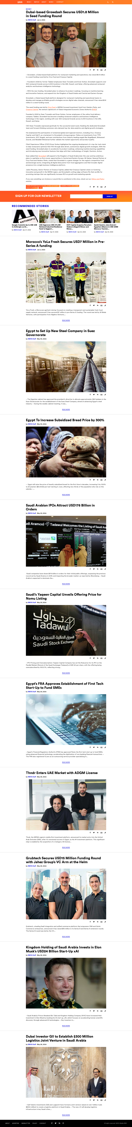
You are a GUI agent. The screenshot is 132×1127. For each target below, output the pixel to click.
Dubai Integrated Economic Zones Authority (43, 185)
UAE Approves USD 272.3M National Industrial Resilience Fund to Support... (50, 227)
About (44, 2)
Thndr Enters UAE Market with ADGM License (62, 773)
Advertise (15, 1123)
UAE (40, 187)
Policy (34, 1123)
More (51, 2)
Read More (66, 320)
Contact (60, 2)
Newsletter (25, 1123)
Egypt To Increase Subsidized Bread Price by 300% (65, 420)
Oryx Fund (51, 107)
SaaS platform (32, 187)
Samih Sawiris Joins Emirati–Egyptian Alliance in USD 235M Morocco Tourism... (106, 227)
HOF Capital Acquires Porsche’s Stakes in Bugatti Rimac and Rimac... (79, 227)
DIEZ (94, 109)
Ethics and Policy (98, 179)
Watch (36, 2)
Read (29, 2)
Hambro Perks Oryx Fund (69, 185)
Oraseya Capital (32, 109)
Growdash (42, 156)
